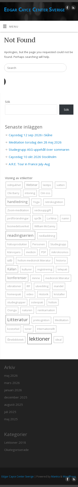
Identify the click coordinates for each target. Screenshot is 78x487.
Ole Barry (13, 193)
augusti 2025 (13, 404)
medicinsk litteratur (57, 278)
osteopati (37, 302)
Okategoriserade (16, 450)
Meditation (61, 320)
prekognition (41, 320)
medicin (31, 252)
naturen (27, 310)
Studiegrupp (58, 244)
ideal (58, 339)
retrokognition (54, 202)
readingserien (20, 235)
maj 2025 (11, 419)
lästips (47, 185)
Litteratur (17, 319)
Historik (43, 294)
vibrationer (14, 286)
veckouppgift (42, 210)
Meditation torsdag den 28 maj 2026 (35, 142)
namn (65, 218)
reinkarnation (46, 310)
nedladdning (47, 236)
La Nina (51, 218)
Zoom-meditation (18, 210)
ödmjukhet (14, 185)
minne (36, 278)
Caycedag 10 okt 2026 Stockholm (32, 157)
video (29, 294)
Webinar (31, 185)
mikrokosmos (59, 252)
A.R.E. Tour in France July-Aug (29, 164)
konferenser (17, 278)
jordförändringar (18, 218)
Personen (38, 244)
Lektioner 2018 (15, 442)
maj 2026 (11, 375)
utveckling (42, 286)
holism (52, 302)
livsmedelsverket (18, 226)
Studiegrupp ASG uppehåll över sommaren (39, 149)
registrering (44, 269)
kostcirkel (13, 329)
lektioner (39, 338)
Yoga (36, 202)
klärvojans (14, 252)
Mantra (55, 476)
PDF (43, 252)
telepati (62, 269)
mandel (58, 286)
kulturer (27, 269)
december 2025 (15, 397)
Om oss (45, 193)
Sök (7, 102)
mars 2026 (12, 383)
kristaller (59, 294)
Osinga (12, 310)
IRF (28, 286)
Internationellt (46, 329)
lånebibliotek (15, 339)
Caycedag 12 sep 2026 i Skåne (30, 135)
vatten (61, 185)
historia (61, 260)
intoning (30, 193)
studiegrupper (16, 302)
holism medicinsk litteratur (34, 260)
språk (37, 218)
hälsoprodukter (17, 244)
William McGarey (44, 226)
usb (9, 260)
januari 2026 (13, 390)
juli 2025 (10, 412)
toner (28, 329)
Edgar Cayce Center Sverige (34, 9)
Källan (11, 269)
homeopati (14, 294)
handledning (17, 201)
